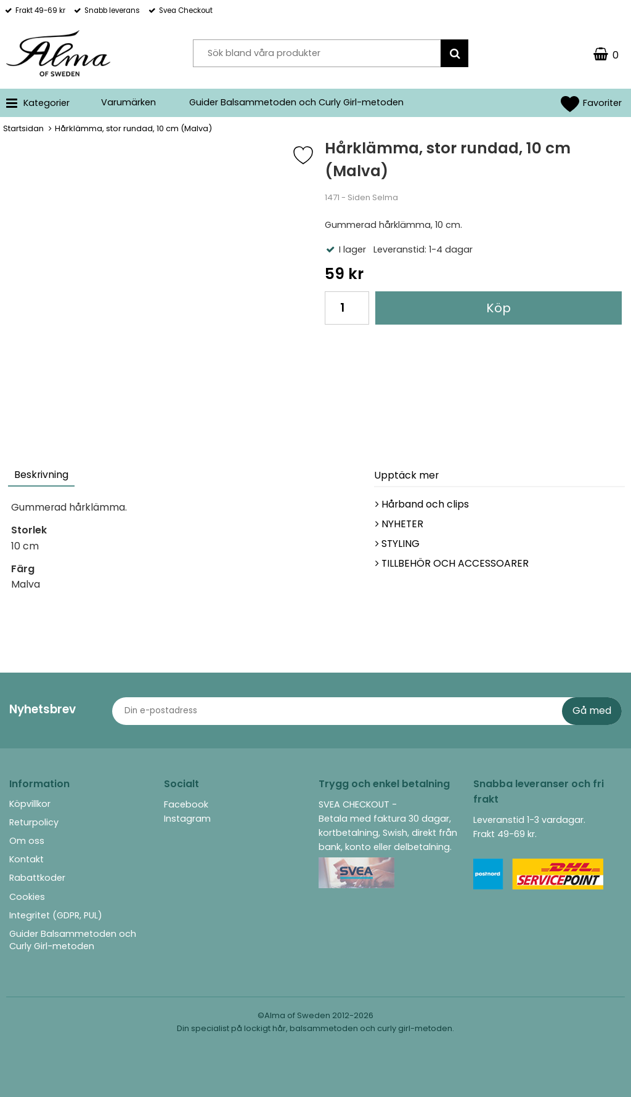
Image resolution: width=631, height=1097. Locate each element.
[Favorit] (312, 155)
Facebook (186, 804)
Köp (498, 308)
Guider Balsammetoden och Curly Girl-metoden (296, 102)
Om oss (26, 841)
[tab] (42, 476)
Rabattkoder (37, 878)
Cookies (27, 897)
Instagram (187, 818)
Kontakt (26, 859)
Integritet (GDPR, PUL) (55, 915)
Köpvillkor (30, 804)
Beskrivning (41, 475)
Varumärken (128, 102)
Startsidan (23, 128)
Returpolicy (34, 822)
